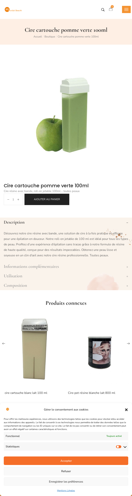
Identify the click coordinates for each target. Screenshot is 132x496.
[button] (126, 410)
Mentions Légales (66, 490)
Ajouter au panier (47, 199)
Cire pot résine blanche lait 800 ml (91, 393)
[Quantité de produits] (13, 199)
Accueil (38, 36)
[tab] (66, 222)
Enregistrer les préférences (66, 482)
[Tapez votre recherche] (103, 10)
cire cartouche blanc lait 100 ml (26, 393)
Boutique (49, 36)
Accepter (66, 461)
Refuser (66, 471)
